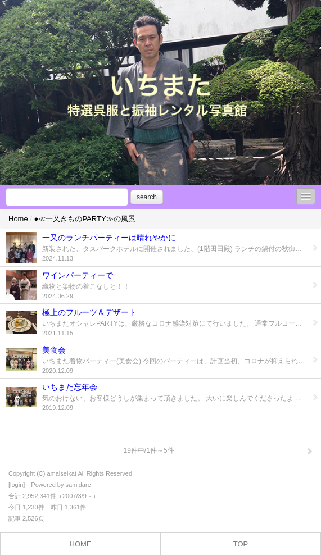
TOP (240, 544)
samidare (78, 484)
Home (18, 219)
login (16, 484)
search (147, 197)
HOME (81, 544)
